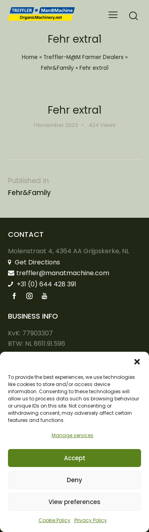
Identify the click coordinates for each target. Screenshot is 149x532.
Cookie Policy (54, 520)
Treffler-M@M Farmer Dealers (83, 57)
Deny (74, 480)
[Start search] (133, 16)
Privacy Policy (90, 520)
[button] (137, 362)
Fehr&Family (57, 68)
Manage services (72, 435)
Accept (74, 458)
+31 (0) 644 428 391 (42, 284)
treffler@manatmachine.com (58, 273)
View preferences (74, 502)
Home (30, 57)
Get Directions (34, 262)
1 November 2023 (55, 125)
